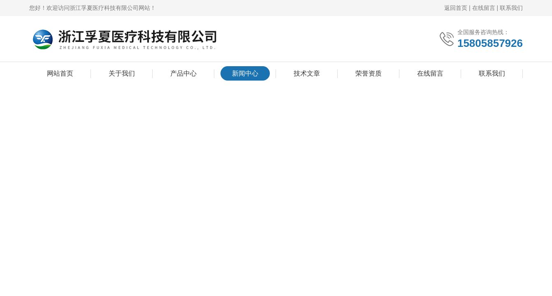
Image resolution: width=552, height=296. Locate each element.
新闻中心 (245, 73)
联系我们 (511, 8)
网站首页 (60, 73)
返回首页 (455, 8)
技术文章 (307, 73)
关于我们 (122, 73)
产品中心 (183, 73)
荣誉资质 (368, 73)
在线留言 (483, 8)
